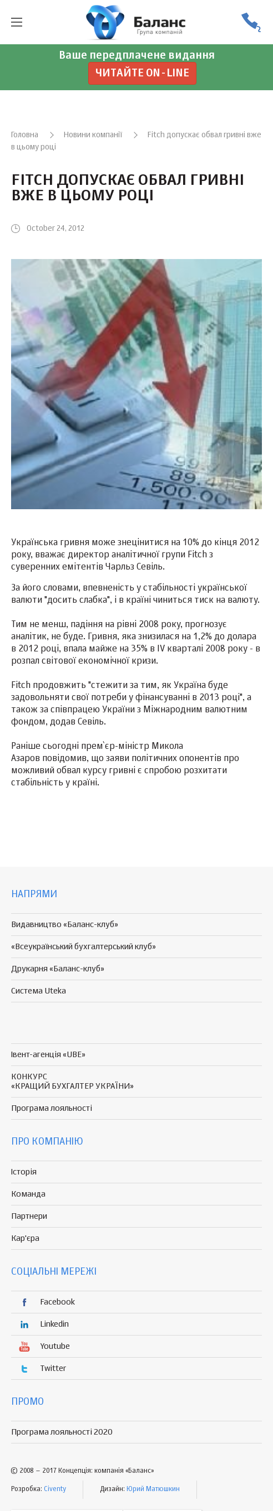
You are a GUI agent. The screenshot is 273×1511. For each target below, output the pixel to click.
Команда (28, 1194)
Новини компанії (93, 135)
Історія (24, 1172)
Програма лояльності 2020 (62, 1432)
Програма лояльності (51, 1108)
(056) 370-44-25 (250, 22)
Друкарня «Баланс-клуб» (57, 969)
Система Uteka (38, 991)
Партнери (29, 1216)
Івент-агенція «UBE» (48, 1055)
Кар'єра (25, 1238)
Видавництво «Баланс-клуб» (64, 924)
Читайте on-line (142, 73)
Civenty (55, 1489)
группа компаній (136, 22)
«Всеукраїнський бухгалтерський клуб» (83, 947)
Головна (24, 135)
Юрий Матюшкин (153, 1489)
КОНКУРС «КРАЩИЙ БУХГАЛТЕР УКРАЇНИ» (72, 1081)
